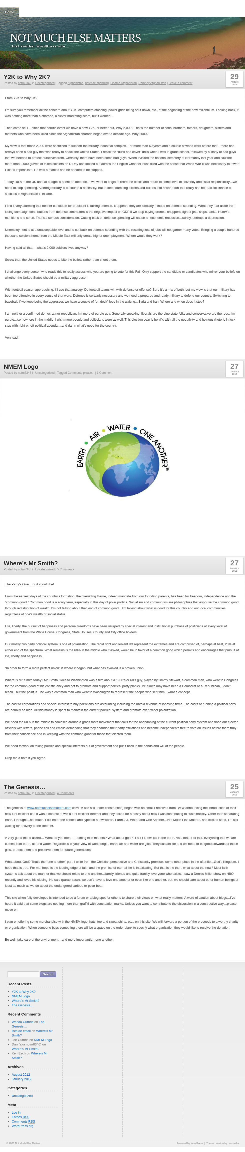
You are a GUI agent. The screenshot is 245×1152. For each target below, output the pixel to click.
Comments (23, 1122)
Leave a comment (180, 83)
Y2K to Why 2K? (27, 77)
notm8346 (24, 83)
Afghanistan (75, 83)
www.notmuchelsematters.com (49, 808)
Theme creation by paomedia (222, 1143)
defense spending (97, 83)
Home (9, 12)
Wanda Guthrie (23, 1022)
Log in (16, 1112)
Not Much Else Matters (75, 37)
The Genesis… (25, 787)
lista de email (21, 1031)
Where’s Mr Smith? (31, 563)
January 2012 (22, 1079)
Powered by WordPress (190, 1143)
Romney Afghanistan (152, 83)
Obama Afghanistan (123, 83)
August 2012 (21, 1074)
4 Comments (65, 793)
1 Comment (104, 373)
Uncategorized (44, 83)
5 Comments (65, 569)
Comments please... (81, 373)
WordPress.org (22, 1126)
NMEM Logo (21, 366)
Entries (21, 1117)
